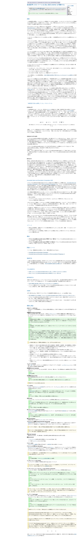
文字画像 (33, 9)
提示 (31, 365)
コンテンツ (59, 386)
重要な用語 (70, 14)
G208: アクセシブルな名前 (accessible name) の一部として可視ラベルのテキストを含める (48, 271)
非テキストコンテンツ (32, 447)
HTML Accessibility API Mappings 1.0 (49, 184)
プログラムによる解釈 (32, 410)
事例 (68, 10)
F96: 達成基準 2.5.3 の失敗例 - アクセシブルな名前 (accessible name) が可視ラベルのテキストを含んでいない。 (52, 295)
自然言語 (64, 410)
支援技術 (30, 422)
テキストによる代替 (38, 386)
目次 (28, 2)
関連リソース (70, 11)
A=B (33, 176)
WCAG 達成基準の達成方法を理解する (53, 263)
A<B (36, 176)
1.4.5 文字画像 (70, 110)
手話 (31, 373)
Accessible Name (31, 27)
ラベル (38, 9)
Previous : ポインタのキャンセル (44, 2)
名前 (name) (58, 9)
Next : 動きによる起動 (55, 2)
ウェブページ (32, 439)
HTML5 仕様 (30, 89)
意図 (68, 7)
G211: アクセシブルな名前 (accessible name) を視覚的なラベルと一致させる (45, 273)
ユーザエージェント (52, 313)
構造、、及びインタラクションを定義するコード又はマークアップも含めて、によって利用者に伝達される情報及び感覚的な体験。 (52, 366)
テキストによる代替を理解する (44, 458)
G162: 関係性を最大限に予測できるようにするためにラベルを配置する (59, 75)
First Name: (29, 149)
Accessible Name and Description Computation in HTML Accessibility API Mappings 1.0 (47, 254)
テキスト (49, 109)
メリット (69, 8)
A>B (29, 176)
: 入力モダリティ (33, 2)
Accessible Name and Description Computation (38, 252)
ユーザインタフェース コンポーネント (56, 8)
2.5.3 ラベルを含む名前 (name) (38, 8)
